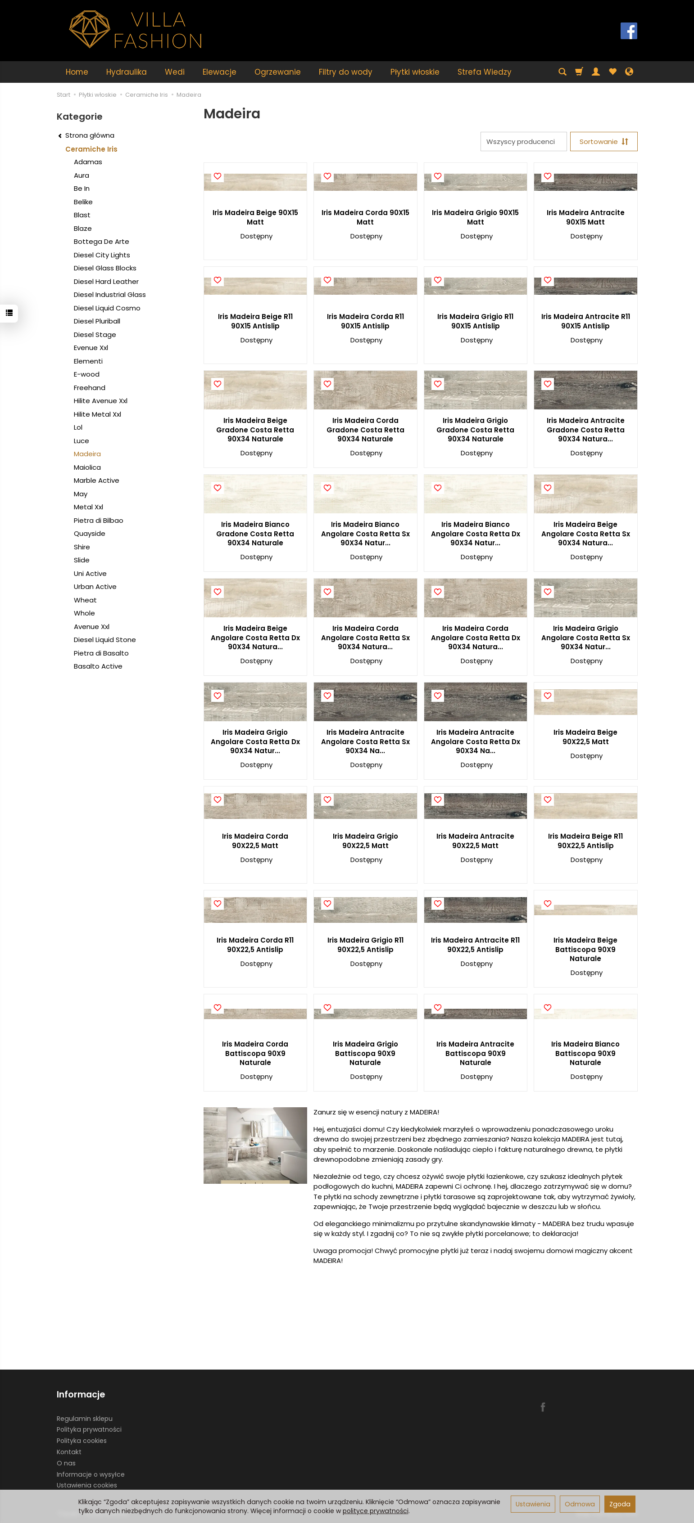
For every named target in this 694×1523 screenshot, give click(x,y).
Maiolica (87, 467)
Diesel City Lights (102, 255)
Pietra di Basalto (101, 653)
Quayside (89, 533)
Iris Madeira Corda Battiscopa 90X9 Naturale (255, 1053)
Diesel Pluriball (97, 321)
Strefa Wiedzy (485, 72)
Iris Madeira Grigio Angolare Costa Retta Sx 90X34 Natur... (585, 637)
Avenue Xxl (91, 626)
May (80, 494)
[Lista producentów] (524, 141)
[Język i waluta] (629, 72)
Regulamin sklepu (85, 1418)
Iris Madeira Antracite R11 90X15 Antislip (585, 321)
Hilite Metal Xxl (97, 414)
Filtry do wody (345, 72)
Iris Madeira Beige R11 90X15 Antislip (255, 321)
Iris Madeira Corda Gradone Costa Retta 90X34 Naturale (365, 430)
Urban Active (95, 586)
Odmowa (580, 1504)
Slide (82, 560)
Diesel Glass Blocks (105, 268)
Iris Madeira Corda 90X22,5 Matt (255, 840)
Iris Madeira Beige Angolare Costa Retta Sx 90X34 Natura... (585, 534)
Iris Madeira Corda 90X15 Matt (365, 217)
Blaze (83, 228)
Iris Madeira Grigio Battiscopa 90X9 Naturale (365, 1053)
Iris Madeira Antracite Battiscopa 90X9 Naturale (475, 1053)
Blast (82, 215)
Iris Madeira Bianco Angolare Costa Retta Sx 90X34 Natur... (365, 534)
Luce (81, 440)
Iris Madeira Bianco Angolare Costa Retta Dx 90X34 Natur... (475, 534)
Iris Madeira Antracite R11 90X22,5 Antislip (475, 944)
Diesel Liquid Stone (105, 639)
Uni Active (90, 573)
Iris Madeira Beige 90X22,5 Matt (585, 737)
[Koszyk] (579, 72)
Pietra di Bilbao (98, 520)
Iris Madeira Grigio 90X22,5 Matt (365, 840)
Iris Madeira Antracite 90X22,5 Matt (475, 840)
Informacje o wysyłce (91, 1473)
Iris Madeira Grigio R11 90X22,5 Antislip (365, 944)
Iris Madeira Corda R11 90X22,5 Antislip (255, 944)
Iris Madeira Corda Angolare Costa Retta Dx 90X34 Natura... (475, 637)
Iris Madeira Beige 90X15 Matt (255, 217)
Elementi (88, 361)
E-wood (87, 374)
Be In (82, 188)
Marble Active (96, 480)
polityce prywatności (375, 1510)
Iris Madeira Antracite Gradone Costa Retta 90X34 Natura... (586, 430)
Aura (81, 175)
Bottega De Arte (101, 241)
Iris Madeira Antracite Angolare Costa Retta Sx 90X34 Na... (365, 741)
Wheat (85, 600)
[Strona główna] (135, 29)
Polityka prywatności (89, 1429)
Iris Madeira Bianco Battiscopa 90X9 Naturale (585, 1053)
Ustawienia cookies (87, 1485)
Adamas (88, 161)
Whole (84, 613)
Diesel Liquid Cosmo (107, 308)
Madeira (87, 453)
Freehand (89, 387)
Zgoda (619, 1504)
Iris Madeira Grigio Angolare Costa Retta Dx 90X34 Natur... (255, 741)
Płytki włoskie (415, 72)
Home (77, 72)
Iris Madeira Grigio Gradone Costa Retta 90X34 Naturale (475, 430)
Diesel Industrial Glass (110, 294)
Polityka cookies (82, 1440)
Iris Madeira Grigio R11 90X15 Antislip (475, 321)
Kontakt (69, 1451)
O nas (66, 1463)
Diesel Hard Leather (106, 281)
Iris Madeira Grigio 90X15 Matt (475, 217)
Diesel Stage (95, 334)
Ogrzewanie (277, 72)
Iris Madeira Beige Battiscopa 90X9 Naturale (585, 949)
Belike (83, 202)
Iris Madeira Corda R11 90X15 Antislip (365, 321)
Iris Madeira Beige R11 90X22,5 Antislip (585, 840)
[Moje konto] (595, 72)
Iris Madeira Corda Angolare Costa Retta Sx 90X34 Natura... (365, 637)
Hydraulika (126, 72)
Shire (82, 547)
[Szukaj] (562, 72)
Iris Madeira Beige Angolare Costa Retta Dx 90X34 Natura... (255, 637)
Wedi (175, 72)
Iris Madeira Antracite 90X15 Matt (586, 217)
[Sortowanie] (604, 141)
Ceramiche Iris (91, 149)
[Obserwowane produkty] (612, 72)
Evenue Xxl (91, 347)
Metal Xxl (88, 507)
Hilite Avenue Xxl (100, 400)
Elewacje (219, 72)
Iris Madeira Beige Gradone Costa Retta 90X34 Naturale (255, 430)
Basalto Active (98, 666)
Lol (78, 427)
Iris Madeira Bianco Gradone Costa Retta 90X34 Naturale (255, 534)
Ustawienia (533, 1504)
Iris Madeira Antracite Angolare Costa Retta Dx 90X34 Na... (475, 741)
